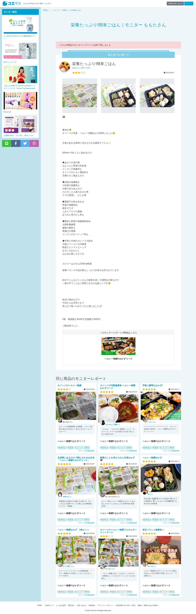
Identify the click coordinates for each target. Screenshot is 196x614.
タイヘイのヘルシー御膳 (69, 385)
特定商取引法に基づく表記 (125, 605)
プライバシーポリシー (105, 605)
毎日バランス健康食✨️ (153, 529)
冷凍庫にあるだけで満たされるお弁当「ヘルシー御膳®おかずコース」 (75, 459)
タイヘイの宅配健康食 (86, 451)
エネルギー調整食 (82, 448)
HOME (39, 605)
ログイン (189, 3)
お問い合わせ (81, 605)
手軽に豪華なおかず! (152, 385)
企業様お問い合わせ (175, 3)
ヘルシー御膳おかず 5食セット (73, 529)
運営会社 (71, 605)
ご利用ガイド (49, 605)
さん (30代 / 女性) (81, 68)
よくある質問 (61, 605)
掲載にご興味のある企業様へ (148, 605)
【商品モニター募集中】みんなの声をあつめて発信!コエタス (11, 3)
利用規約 (92, 605)
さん (112, 424)
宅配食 (70, 448)
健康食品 (62, 448)
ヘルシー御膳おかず (152, 457)
